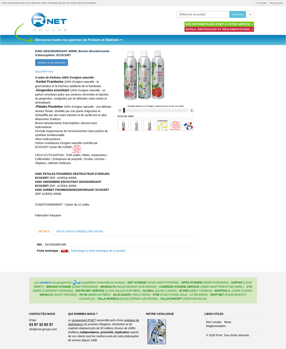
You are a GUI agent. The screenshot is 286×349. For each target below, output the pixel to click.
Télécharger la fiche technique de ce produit (98, 250)
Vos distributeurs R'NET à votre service (219, 24)
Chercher (237, 14)
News (227, 322)
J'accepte (262, 3)
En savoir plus (276, 3)
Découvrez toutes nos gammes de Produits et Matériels (79, 40)
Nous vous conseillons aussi (80, 231)
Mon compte (213, 322)
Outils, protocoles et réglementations (219, 29)
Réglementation (216, 326)
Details (44, 231)
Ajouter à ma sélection (52, 62)
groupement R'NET (84, 320)
